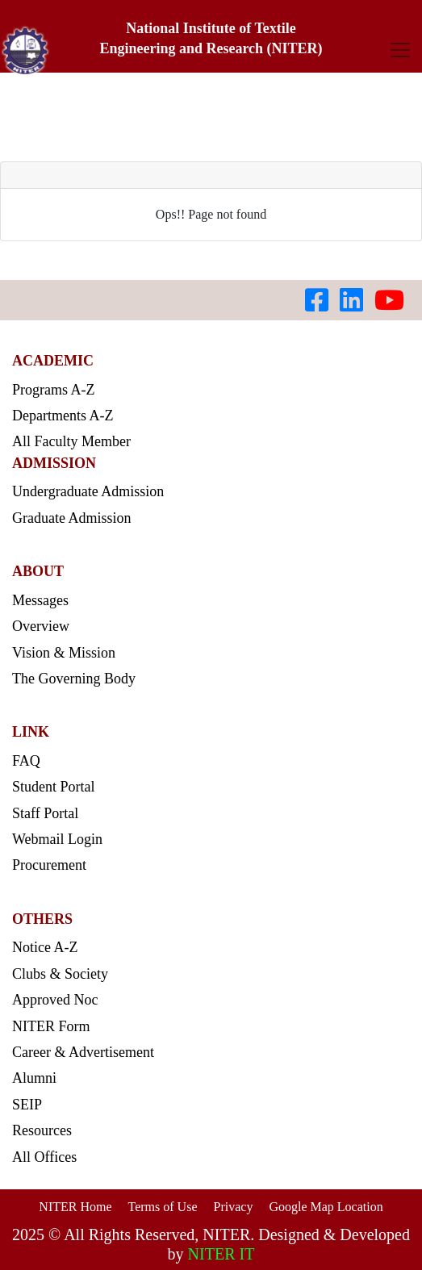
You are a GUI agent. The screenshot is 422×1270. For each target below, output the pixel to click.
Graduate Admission (71, 518)
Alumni (34, 1078)
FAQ (26, 761)
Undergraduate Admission (88, 491)
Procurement (49, 865)
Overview (40, 626)
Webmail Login (57, 839)
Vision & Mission (63, 653)
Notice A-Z (44, 947)
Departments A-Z (62, 415)
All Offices (44, 1157)
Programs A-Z (53, 390)
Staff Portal (45, 813)
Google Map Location (325, 1207)
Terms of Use (163, 1207)
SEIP (27, 1105)
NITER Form (51, 1026)
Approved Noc (55, 1000)
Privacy (233, 1207)
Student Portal (53, 787)
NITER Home (75, 1207)
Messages (40, 600)
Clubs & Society (60, 974)
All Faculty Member (71, 441)
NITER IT (221, 1254)
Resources (42, 1130)
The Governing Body (74, 679)
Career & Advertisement (83, 1052)
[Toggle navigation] (400, 49)
